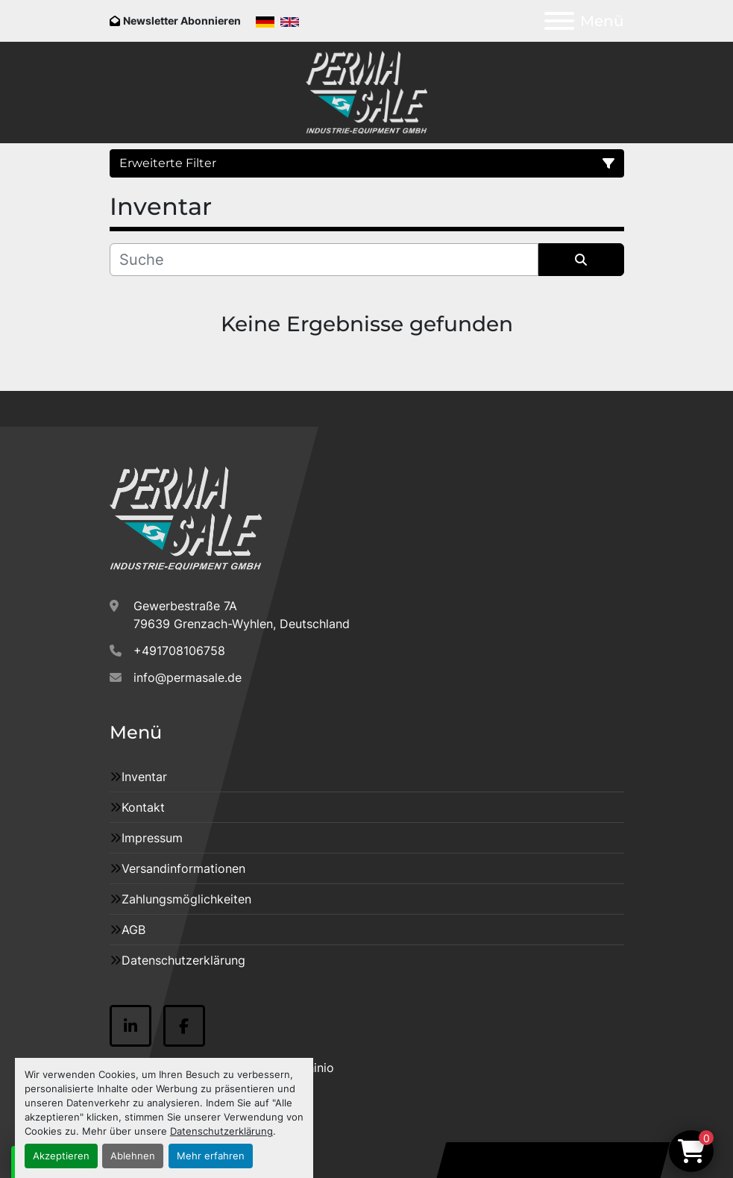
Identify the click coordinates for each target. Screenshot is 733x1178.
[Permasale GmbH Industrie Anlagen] (186, 517)
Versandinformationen (183, 868)
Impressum (152, 837)
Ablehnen (132, 1156)
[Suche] (324, 259)
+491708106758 (179, 650)
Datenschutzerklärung (221, 1131)
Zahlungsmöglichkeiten (186, 899)
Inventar (144, 776)
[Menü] (559, 21)
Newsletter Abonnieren (182, 20)
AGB (133, 929)
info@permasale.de (187, 677)
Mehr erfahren (211, 1156)
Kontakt (143, 807)
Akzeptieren (61, 1156)
